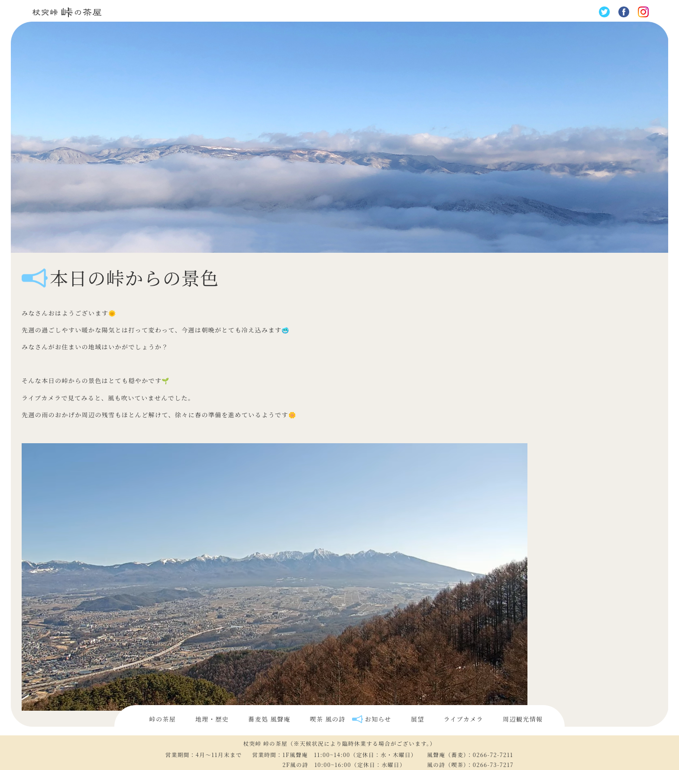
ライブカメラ (463, 719)
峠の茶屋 (162, 719)
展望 (417, 719)
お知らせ (378, 719)
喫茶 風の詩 (328, 719)
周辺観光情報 (523, 719)
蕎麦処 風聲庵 (269, 719)
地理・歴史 (212, 719)
